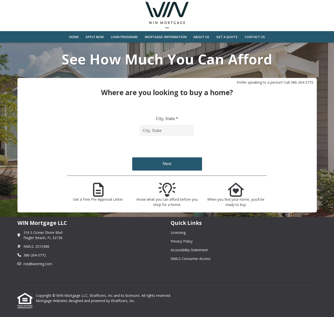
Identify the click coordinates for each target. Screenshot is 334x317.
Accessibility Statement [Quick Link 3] (189, 250)
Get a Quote (227, 37)
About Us (201, 37)
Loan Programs (124, 37)
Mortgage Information (166, 37)
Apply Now (95, 37)
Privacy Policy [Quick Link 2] (182, 241)
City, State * (167, 118)
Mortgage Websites (52, 300)
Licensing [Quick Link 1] (178, 232)
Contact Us (255, 37)
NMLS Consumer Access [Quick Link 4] (191, 258)
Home (74, 37)
